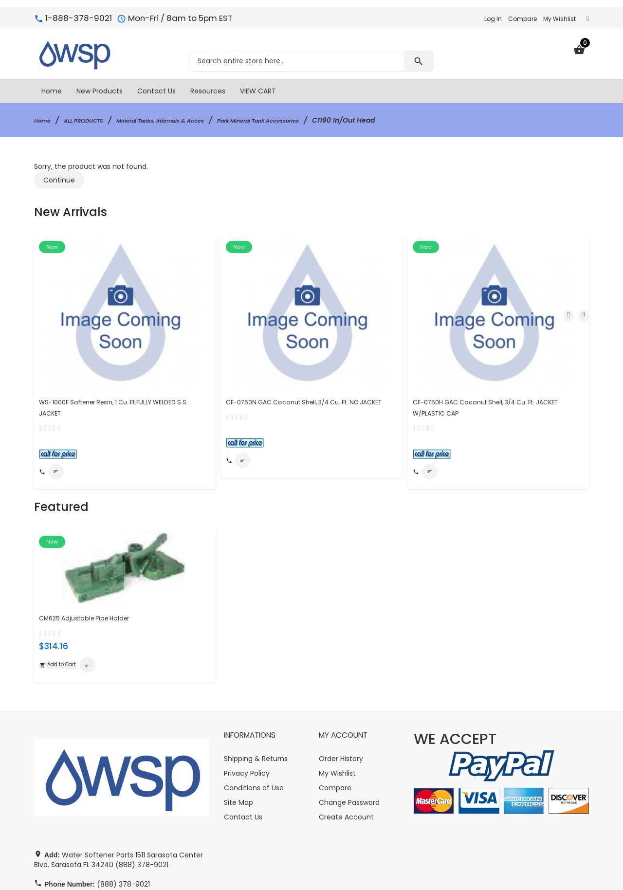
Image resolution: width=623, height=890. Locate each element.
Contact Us (243, 748)
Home (44, 120)
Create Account (346, 748)
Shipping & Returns (256, 689)
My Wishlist (559, 19)
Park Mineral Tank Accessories (311, 120)
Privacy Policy (247, 704)
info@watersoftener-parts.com (120, 834)
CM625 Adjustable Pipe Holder (93, 546)
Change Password (349, 733)
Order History (341, 689)
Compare (522, 19)
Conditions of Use (254, 719)
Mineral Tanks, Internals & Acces (188, 120)
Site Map (238, 733)
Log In (493, 19)
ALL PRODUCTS (93, 120)
